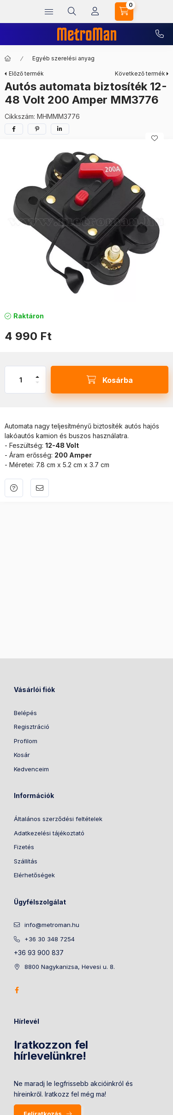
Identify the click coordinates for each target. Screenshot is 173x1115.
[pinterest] (37, 129)
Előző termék (26, 73)
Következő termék (140, 73)
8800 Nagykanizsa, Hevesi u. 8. (69, 966)
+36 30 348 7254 (159, 34)
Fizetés (24, 847)
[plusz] (37, 377)
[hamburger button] (49, 11)
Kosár (22, 754)
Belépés (25, 712)
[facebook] (14, 129)
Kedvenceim (31, 769)
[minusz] (37, 382)
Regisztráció (31, 726)
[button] (86, 223)
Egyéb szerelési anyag (63, 58)
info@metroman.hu (51, 924)
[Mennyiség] (20, 379)
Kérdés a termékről (14, 488)
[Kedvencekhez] (154, 138)
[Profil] (95, 11)
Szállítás (25, 861)
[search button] (72, 11)
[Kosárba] (109, 379)
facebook (16, 990)
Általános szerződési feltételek (58, 818)
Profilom (25, 741)
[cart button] (124, 11)
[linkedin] (60, 129)
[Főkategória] (8, 58)
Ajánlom (39, 488)
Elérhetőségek (34, 875)
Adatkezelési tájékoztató (49, 833)
